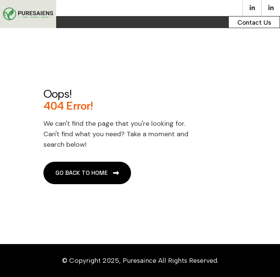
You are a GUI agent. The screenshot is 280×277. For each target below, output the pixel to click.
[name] (254, 22)
